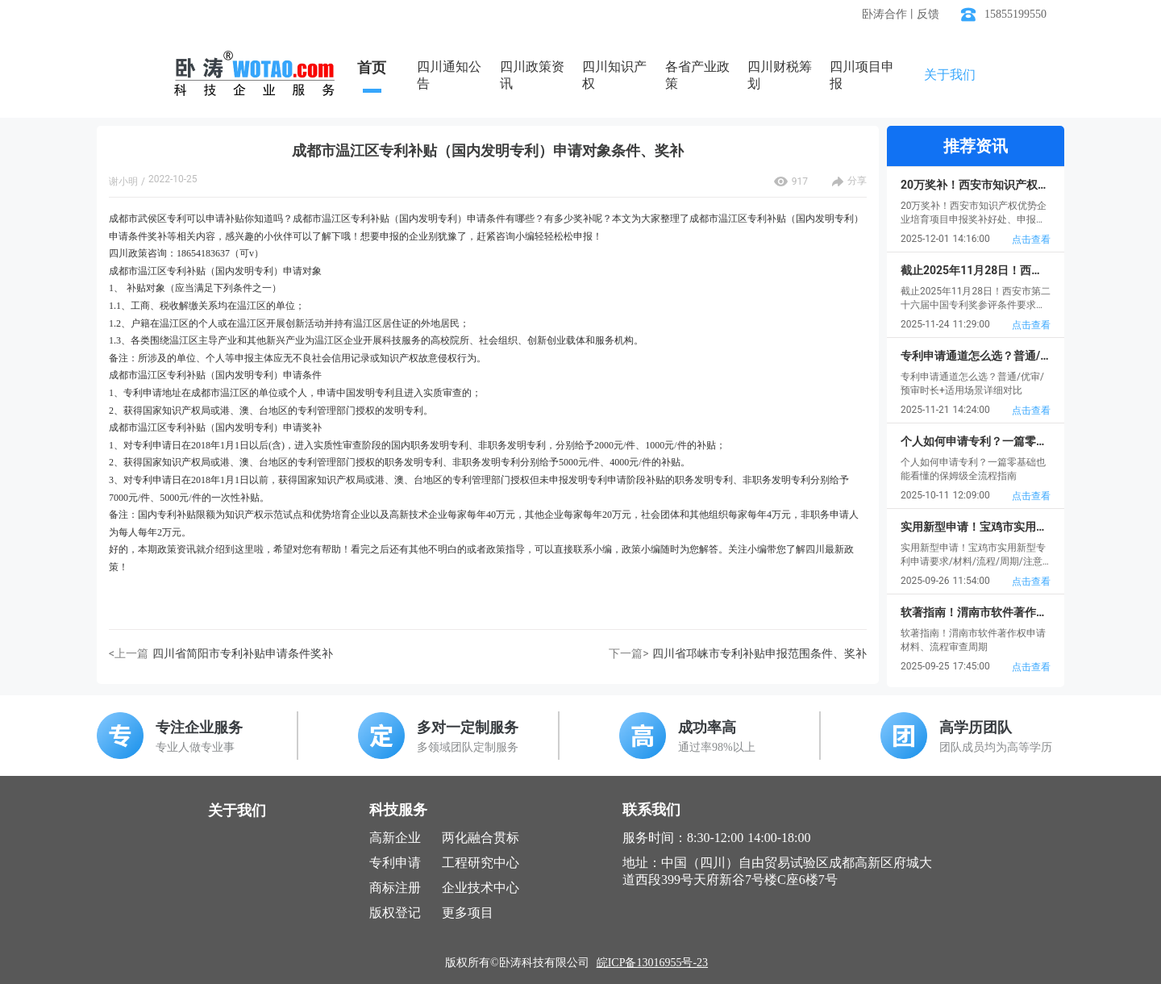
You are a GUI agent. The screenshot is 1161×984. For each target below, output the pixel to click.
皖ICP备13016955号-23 (652, 963)
